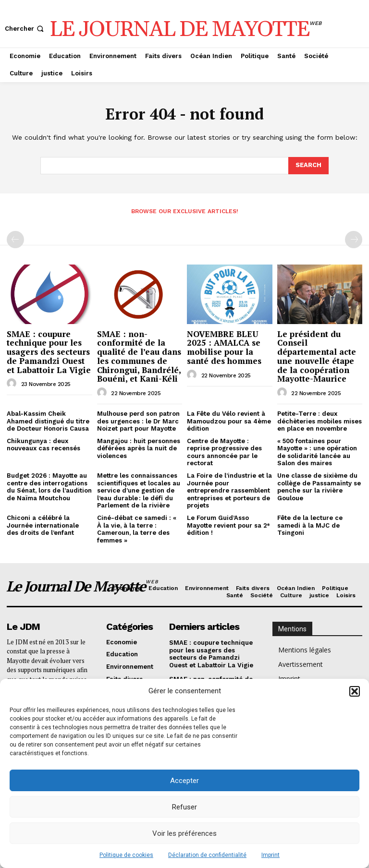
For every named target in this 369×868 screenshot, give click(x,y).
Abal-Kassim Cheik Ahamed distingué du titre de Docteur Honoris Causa (48, 421)
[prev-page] (15, 239)
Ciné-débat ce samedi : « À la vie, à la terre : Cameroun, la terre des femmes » (136, 529)
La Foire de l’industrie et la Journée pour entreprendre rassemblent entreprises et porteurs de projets (229, 490)
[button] (354, 691)
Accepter (184, 780)
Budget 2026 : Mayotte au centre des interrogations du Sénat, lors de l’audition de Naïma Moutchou (49, 487)
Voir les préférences (184, 833)
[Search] (308, 165)
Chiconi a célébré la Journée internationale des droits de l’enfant (43, 525)
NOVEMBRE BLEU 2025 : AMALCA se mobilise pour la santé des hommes (224, 347)
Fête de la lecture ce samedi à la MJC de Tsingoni (310, 525)
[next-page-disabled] (353, 239)
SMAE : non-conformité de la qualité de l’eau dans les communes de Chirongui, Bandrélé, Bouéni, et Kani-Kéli (139, 356)
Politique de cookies (126, 855)
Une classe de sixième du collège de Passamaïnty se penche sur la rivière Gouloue (319, 487)
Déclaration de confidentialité (207, 855)
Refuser (184, 807)
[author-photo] (13, 383)
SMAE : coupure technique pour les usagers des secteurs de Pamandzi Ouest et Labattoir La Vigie (49, 351)
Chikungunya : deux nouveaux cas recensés (43, 444)
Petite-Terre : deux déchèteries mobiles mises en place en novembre (319, 421)
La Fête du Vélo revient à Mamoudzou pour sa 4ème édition (229, 421)
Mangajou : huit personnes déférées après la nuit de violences (138, 448)
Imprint (270, 855)
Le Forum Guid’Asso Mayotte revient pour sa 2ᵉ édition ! (228, 525)
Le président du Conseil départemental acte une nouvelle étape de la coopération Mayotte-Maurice (316, 356)
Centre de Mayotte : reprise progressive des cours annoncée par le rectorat (224, 452)
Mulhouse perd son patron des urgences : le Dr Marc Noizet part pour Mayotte (138, 421)
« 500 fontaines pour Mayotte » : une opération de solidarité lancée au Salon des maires (317, 452)
